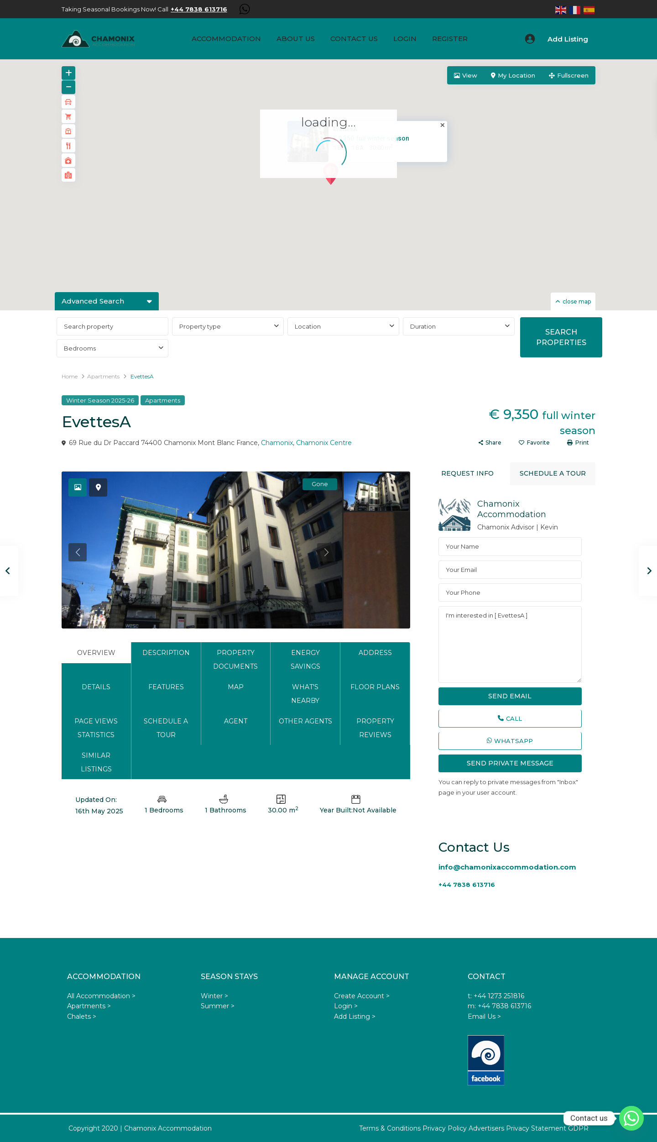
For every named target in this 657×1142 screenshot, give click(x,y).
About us (295, 38)
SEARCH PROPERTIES (561, 337)
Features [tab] (166, 687)
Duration (423, 326)
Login (405, 38)
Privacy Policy (444, 1128)
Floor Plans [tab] (375, 687)
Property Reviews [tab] (375, 728)
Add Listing (568, 39)
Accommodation (226, 38)
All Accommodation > (101, 996)
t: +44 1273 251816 (496, 996)
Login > (346, 1006)
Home (70, 376)
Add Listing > (354, 1016)
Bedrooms (80, 348)
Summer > (218, 1006)
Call (510, 718)
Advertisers (486, 1128)
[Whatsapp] (631, 1118)
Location (308, 326)
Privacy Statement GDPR (547, 1128)
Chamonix (277, 443)
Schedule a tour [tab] (166, 728)
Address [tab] (375, 653)
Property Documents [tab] (235, 660)
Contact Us (354, 38)
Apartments (103, 376)
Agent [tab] (235, 721)
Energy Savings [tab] (305, 660)
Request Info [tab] (467, 473)
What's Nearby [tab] (305, 694)
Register (450, 38)
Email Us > (484, 1016)
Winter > (214, 996)
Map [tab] (236, 687)
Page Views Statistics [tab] (96, 728)
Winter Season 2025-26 (100, 400)
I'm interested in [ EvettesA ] (510, 644)
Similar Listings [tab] (96, 762)
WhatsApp (510, 740)
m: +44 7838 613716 (499, 1006)
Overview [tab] (96, 653)
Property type (200, 326)
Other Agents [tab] (305, 721)
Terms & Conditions (390, 1128)
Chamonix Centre (324, 443)
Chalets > (81, 1016)
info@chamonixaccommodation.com (507, 867)
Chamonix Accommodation (511, 509)
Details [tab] (96, 687)
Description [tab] (166, 653)
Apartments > (89, 1006)
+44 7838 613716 (466, 884)
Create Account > (362, 996)
